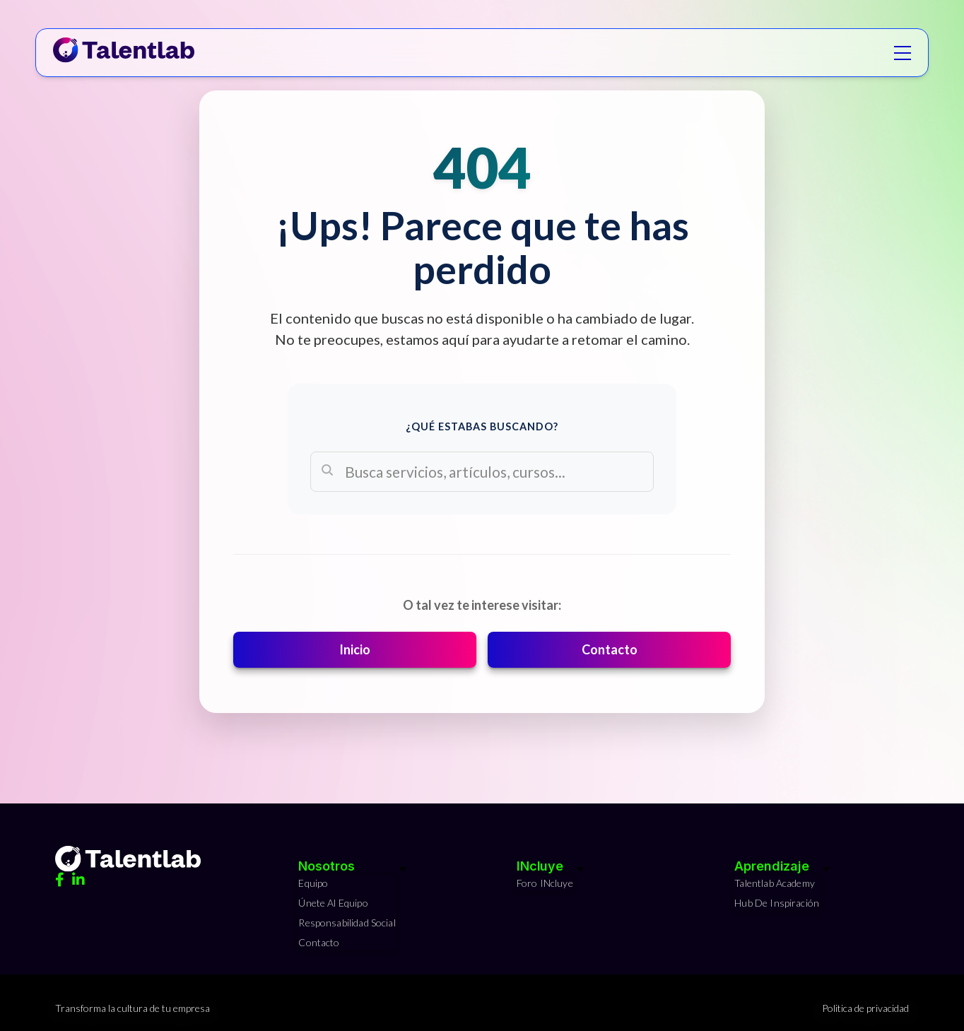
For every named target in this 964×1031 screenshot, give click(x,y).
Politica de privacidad (865, 1008)
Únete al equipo (333, 903)
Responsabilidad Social (346, 923)
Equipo (313, 883)
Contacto (609, 649)
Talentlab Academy (774, 883)
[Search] (482, 472)
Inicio (354, 649)
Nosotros (326, 866)
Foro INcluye (545, 883)
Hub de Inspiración (776, 903)
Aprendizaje (771, 866)
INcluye (540, 866)
